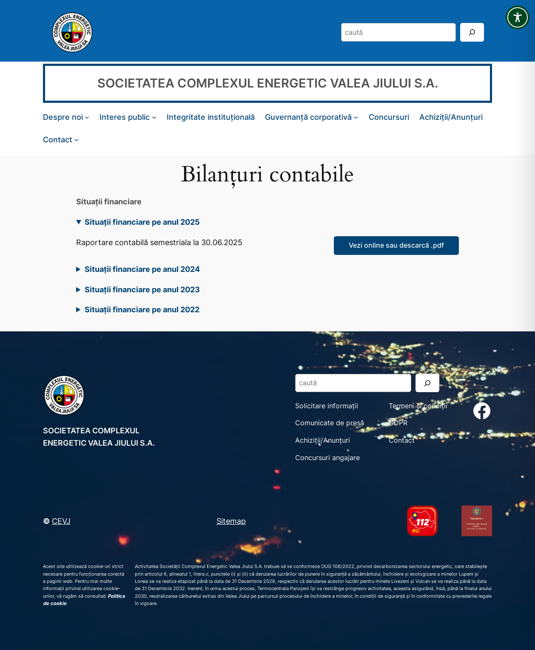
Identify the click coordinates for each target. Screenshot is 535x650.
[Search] (472, 32)
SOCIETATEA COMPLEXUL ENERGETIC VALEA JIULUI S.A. (267, 82)
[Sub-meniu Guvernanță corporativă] (355, 117)
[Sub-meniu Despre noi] (87, 117)
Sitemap (231, 521)
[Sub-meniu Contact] (76, 139)
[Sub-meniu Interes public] (154, 117)
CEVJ (61, 521)
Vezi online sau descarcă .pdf (396, 245)
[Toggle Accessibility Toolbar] (518, 17)
